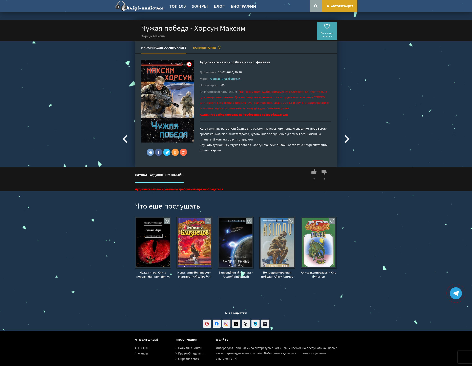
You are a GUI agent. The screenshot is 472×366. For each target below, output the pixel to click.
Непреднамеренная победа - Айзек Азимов (277, 274)
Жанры (200, 6)
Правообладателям (192, 353)
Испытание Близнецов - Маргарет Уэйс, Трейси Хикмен (194, 274)
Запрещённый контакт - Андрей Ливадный (236, 274)
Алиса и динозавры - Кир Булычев (318, 274)
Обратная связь (189, 359)
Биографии (243, 6)
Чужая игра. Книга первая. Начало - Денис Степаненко (153, 274)
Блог (219, 6)
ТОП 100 (177, 6)
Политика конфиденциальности (201, 348)
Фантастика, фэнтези (252, 62)
